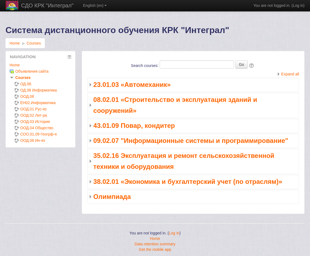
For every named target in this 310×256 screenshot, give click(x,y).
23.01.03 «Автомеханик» (132, 84)
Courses (23, 77)
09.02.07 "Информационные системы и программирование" (190, 140)
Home (15, 65)
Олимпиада (112, 196)
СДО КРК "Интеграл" (47, 5)
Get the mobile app (155, 249)
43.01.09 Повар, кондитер (134, 125)
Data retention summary (154, 244)
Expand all (290, 74)
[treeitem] (40, 65)
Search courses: (145, 65)
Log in (298, 5)
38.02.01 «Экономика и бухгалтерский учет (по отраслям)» (187, 181)
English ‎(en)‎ (95, 5)
